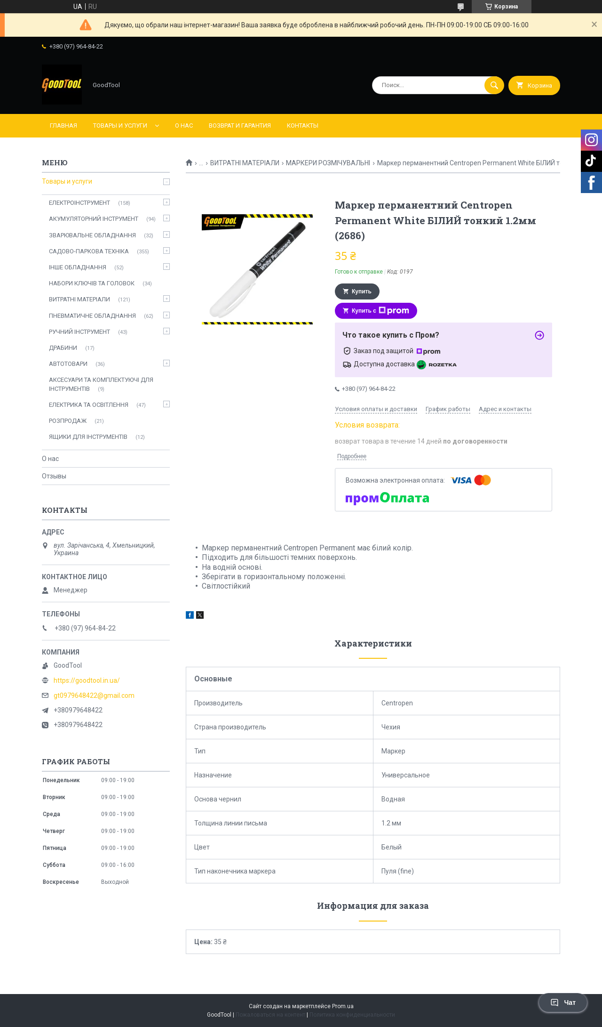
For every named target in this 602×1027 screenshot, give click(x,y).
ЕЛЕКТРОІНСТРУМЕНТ (79, 202)
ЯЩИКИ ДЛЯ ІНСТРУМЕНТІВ (88, 436)
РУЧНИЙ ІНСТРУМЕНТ (79, 331)
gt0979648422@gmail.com (94, 695)
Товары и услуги (120, 125)
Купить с (380, 311)
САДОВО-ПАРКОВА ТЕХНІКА (89, 251)
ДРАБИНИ (63, 347)
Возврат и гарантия (240, 125)
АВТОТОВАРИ (68, 363)
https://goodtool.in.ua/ (87, 680)
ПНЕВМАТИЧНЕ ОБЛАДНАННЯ (92, 315)
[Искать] (494, 85)
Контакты (302, 125)
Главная (63, 125)
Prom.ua (343, 1006)
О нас (184, 125)
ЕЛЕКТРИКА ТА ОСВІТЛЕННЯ (88, 404)
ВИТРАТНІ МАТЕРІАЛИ (244, 163)
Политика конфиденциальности (352, 1014)
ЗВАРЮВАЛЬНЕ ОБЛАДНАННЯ (92, 235)
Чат (563, 1002)
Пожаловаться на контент (270, 1014)
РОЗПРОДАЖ (68, 420)
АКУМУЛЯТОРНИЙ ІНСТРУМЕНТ (93, 218)
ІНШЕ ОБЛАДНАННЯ (77, 267)
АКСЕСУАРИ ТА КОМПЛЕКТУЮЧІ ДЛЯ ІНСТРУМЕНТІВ (101, 384)
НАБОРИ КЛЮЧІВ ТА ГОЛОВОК (92, 283)
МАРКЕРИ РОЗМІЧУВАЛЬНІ (328, 163)
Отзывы (54, 476)
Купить (362, 291)
